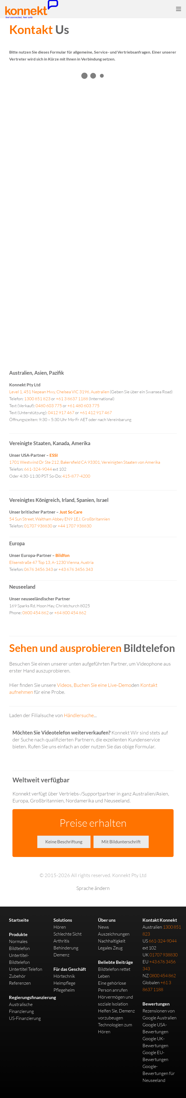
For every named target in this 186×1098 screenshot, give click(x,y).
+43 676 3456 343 (75, 569)
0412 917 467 (61, 412)
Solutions (62, 920)
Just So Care (70, 512)
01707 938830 (38, 525)
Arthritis (61, 941)
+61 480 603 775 (83, 405)
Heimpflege (64, 983)
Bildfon (62, 555)
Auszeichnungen (114, 934)
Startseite (19, 920)
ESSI (53, 455)
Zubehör (17, 976)
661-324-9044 (38, 469)
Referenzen (20, 983)
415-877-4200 (76, 476)
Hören (59, 927)
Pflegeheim (64, 990)
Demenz (61, 954)
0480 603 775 (49, 405)
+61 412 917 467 (96, 412)
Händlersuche (79, 715)
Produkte (18, 934)
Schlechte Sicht (67, 934)
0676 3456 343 (38, 569)
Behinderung (65, 947)
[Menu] (178, 9)
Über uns (107, 920)
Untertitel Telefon (25, 969)
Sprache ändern (93, 888)
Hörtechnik (64, 976)
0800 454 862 (35, 612)
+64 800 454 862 (70, 612)
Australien (59, 391)
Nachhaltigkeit (111, 941)
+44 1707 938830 (75, 525)
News (103, 927)
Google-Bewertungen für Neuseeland (158, 1073)
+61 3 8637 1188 (72, 398)
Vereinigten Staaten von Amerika (84, 462)
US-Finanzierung (25, 1018)
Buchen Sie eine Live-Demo (102, 685)
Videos (64, 685)
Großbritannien (59, 518)
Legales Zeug (110, 947)
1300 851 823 (37, 398)
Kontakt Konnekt (159, 920)
